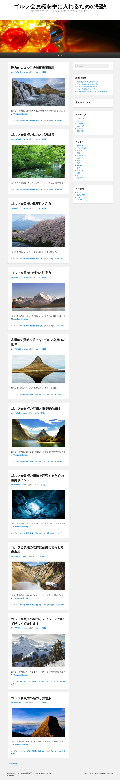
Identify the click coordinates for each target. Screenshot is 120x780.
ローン (79, 151)
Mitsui (26, 72)
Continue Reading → (22, 114)
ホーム (60, 55)
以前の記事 (12, 764)
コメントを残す (41, 72)
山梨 (78, 158)
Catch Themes (107, 773)
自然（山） (40, 120)
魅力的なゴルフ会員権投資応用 (32, 67)
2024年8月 (80, 119)
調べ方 (49, 394)
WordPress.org (82, 200)
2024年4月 (80, 128)
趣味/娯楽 (80, 178)
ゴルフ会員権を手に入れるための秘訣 (60, 6)
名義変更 (80, 155)
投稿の (81, 195)
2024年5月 (80, 126)
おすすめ (22, 681)
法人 (78, 163)
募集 (78, 153)
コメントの (82, 197)
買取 (78, 175)
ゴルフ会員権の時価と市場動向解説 (35, 408)
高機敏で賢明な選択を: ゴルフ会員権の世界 (92, 91)
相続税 (32, 120)
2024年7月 (80, 121)
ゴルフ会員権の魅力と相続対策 (32, 134)
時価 (31, 394)
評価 (50, 120)
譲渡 (78, 173)
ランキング (54, 681)
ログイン (80, 192)
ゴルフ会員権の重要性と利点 (31, 204)
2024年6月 (80, 124)
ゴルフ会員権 (24, 120)
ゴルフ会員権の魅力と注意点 (31, 698)
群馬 (78, 168)
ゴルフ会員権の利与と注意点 (31, 273)
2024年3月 (80, 131)
